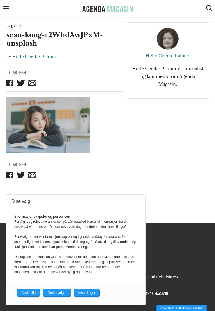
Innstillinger (86, 293)
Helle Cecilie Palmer (34, 56)
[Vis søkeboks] (209, 8)
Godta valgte (56, 293)
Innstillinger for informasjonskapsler (182, 307)
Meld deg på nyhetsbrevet (156, 276)
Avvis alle (29, 293)
